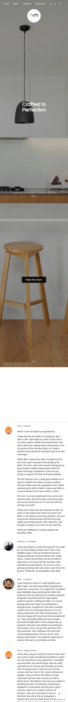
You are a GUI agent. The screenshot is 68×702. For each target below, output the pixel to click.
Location (27, 3)
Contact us (40, 3)
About (16, 3)
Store (6, 3)
